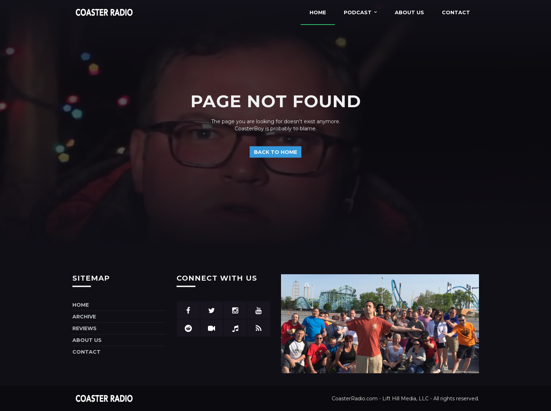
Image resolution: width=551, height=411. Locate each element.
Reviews (84, 328)
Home (318, 12)
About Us (409, 12)
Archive (84, 316)
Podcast (358, 12)
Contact (456, 12)
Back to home (275, 152)
